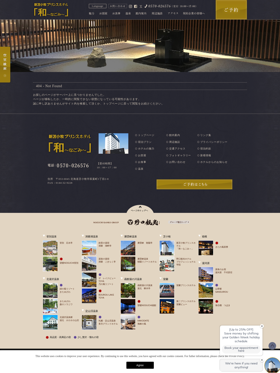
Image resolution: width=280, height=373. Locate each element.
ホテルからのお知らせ (214, 162)
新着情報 (205, 155)
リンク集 (205, 135)
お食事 (142, 162)
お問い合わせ (177, 162)
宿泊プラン (145, 141)
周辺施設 (174, 141)
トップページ (146, 135)
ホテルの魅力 (146, 148)
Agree (140, 365)
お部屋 (142, 155)
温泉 (141, 168)
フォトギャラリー (180, 155)
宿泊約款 (205, 148)
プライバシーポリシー (214, 141)
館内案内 (174, 135)
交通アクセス (177, 148)
